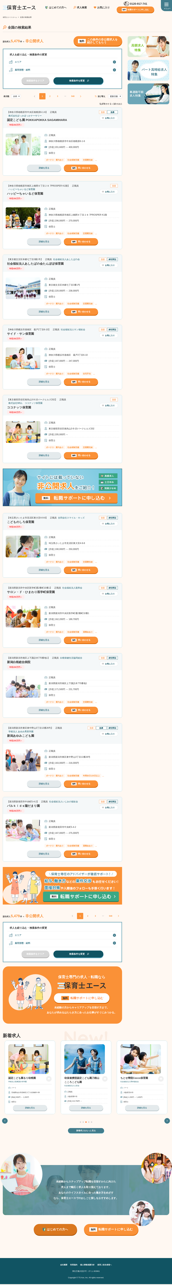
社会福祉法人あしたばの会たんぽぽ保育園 (36, 263)
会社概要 (62, 1265)
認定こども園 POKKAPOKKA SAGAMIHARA (38, 120)
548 (72, 96)
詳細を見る (44, 168)
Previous (5, 1121)
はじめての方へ (57, 7)
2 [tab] (83, 1123)
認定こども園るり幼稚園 (78, 1079)
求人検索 (82, 7)
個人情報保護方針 (87, 1265)
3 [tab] (86, 1123)
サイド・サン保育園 (21, 333)
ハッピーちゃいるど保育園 (26, 193)
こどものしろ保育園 (21, 522)
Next (167, 1121)
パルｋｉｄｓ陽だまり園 (24, 806)
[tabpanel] (86, 1078)
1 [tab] (80, 1123)
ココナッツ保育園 (19, 407)
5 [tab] (91, 1123)
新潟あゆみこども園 (21, 735)
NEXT (80, 96)
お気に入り (103, 7)
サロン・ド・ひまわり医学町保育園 (32, 592)
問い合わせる (81, 168)
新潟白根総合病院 (19, 662)
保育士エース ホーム (10, 17)
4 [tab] (88, 1123)
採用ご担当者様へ (105, 1265)
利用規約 (73, 1265)
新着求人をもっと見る (86, 1131)
